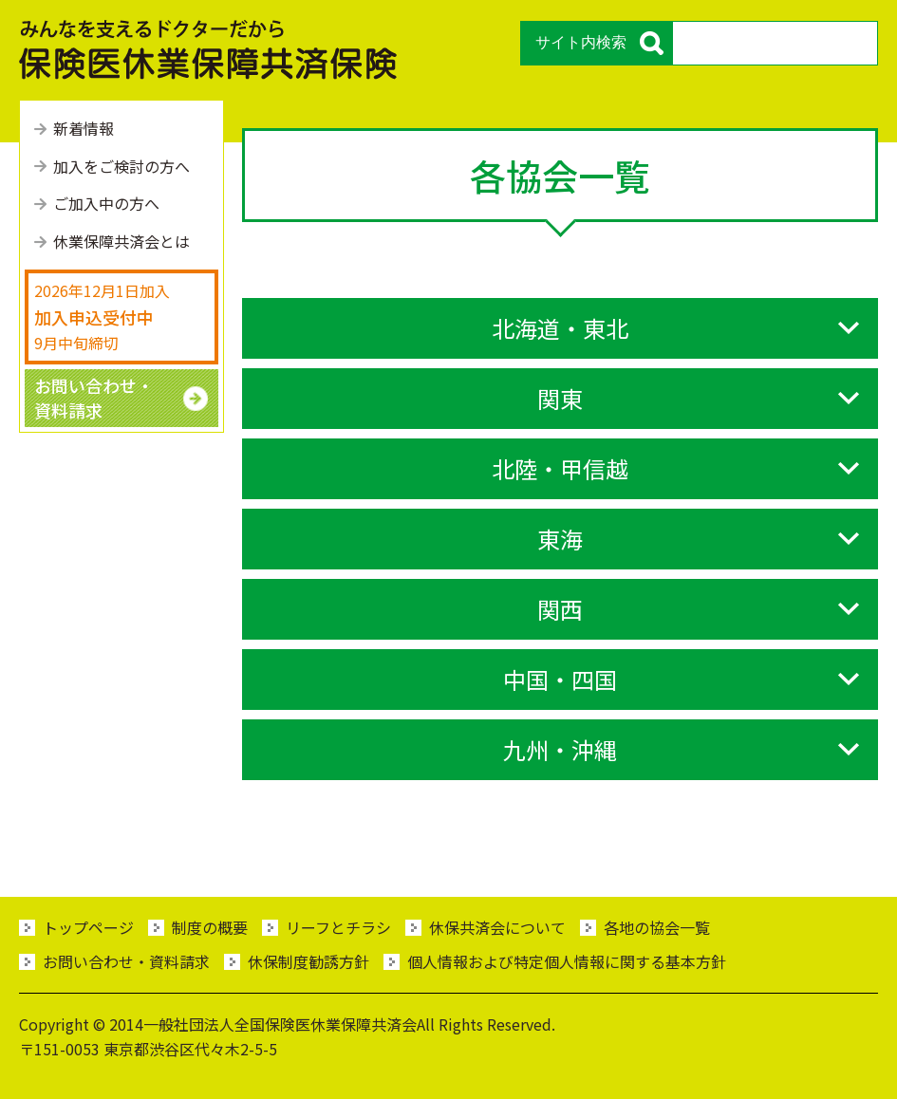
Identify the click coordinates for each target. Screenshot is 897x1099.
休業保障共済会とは (121, 241)
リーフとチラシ (338, 927)
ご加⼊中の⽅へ (106, 203)
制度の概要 (210, 927)
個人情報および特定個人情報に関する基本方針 (566, 961)
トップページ (88, 927)
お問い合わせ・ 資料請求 (94, 397)
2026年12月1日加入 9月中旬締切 (102, 316)
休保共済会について (497, 927)
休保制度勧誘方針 (308, 961)
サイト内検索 (580, 42)
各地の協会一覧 (657, 927)
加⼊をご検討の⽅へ (121, 166)
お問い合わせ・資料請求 (126, 961)
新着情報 (83, 128)
